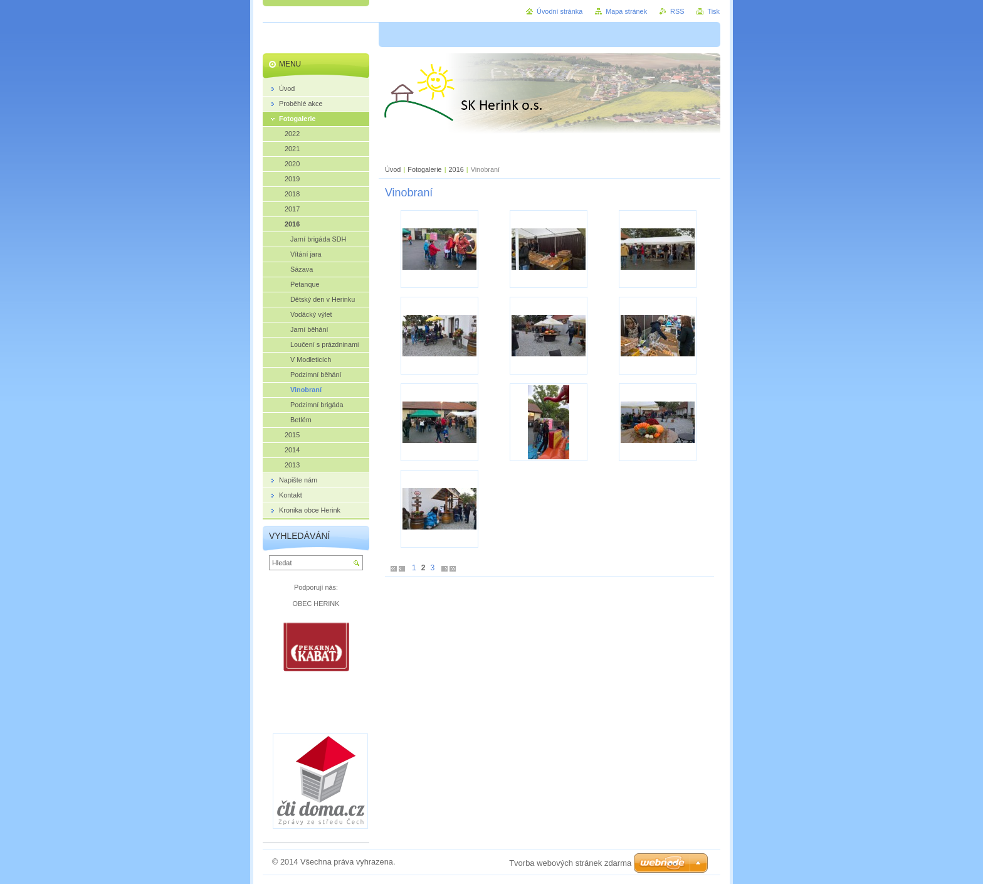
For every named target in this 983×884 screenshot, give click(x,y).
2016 (456, 169)
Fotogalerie (424, 169)
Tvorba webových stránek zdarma (570, 863)
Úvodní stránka (559, 11)
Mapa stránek (626, 11)
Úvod (393, 169)
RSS (677, 11)
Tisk (713, 11)
